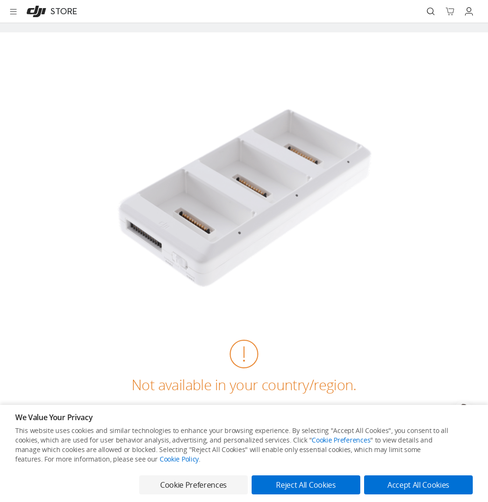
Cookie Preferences (341, 439)
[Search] (430, 11)
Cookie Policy (179, 458)
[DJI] (50, 11)
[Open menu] (13, 11)
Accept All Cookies (418, 485)
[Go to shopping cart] (449, 11)
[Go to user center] (468, 11)
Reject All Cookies (306, 485)
